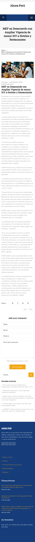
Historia (5, 461)
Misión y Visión (8, 457)
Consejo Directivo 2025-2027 (12, 464)
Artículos (4, 82)
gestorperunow (8, 84)
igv (25, 309)
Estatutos (5, 472)
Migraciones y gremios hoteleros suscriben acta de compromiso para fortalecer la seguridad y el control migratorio (17, 398)
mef (30, 309)
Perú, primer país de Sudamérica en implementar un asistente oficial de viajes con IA (16, 486)
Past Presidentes (8, 468)
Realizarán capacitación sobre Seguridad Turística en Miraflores (16, 497)
